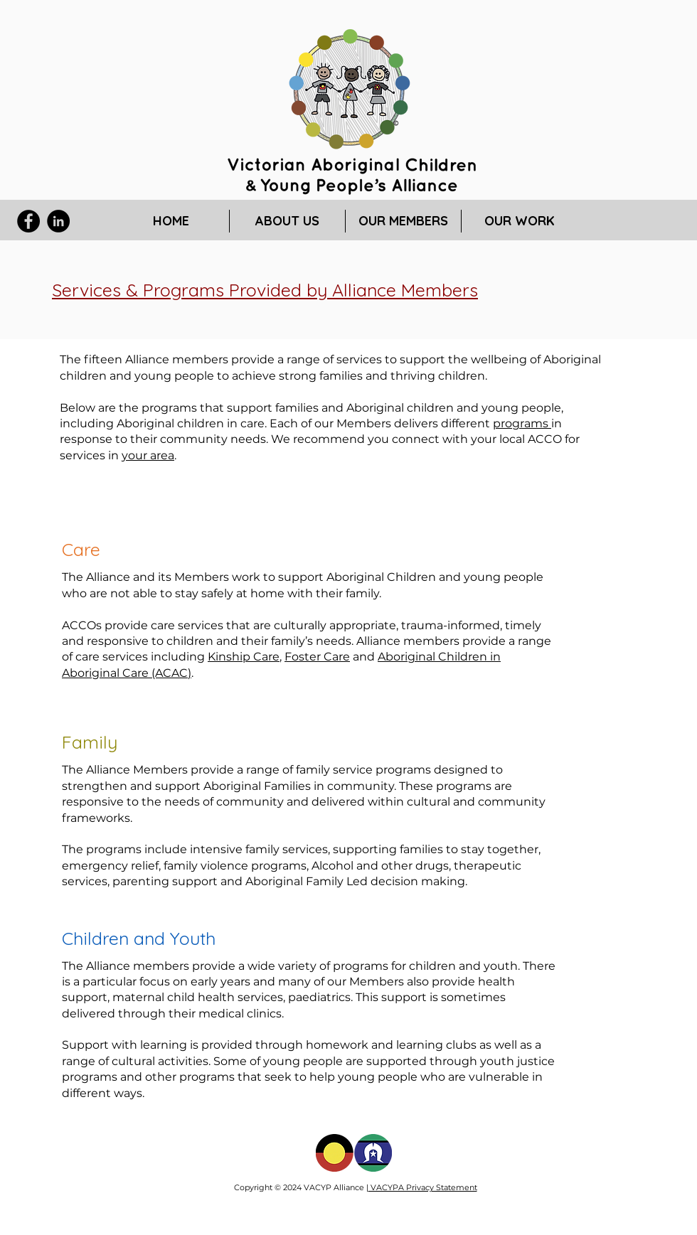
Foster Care (317, 656)
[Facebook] (28, 221)
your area (148, 455)
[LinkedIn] (58, 221)
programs (522, 423)
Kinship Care (244, 656)
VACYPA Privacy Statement (422, 1187)
